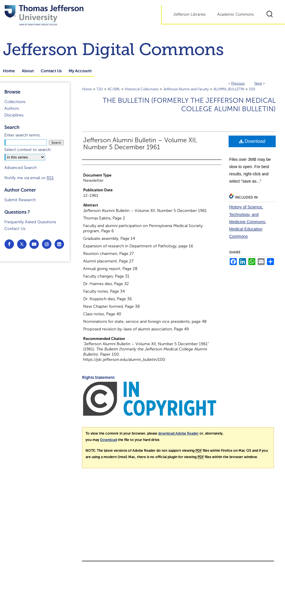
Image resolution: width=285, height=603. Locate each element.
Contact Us (14, 228)
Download (252, 141)
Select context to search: (27, 149)
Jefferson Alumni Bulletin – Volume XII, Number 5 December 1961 (140, 144)
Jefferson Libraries (189, 14)
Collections (14, 102)
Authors (11, 108)
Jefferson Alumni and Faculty (186, 89)
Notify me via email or (29, 178)
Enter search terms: (22, 135)
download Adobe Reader (178, 433)
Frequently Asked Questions (30, 222)
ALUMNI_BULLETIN (228, 89)
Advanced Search (20, 167)
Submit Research (20, 200)
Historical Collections (141, 89)
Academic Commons (235, 14)
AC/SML (114, 89)
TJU (100, 89)
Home (87, 89)
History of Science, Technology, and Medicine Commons (247, 214)
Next (258, 83)
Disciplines (14, 115)
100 (252, 89)
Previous (238, 83)
